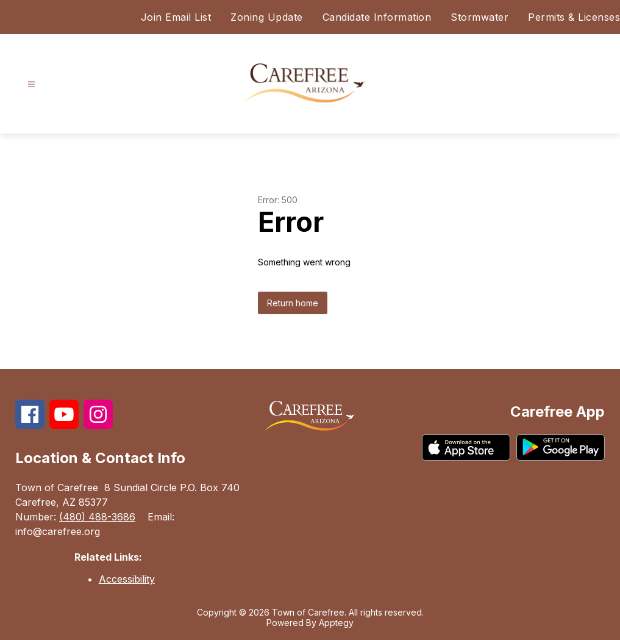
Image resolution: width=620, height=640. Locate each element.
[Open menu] (31, 84)
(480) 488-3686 (97, 517)
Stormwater (479, 17)
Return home (292, 303)
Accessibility (127, 579)
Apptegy (336, 622)
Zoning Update (266, 17)
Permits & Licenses (574, 17)
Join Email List (176, 17)
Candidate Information (377, 17)
